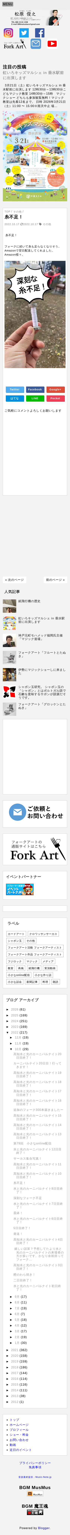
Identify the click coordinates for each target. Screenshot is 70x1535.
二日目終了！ (22, 1280)
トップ (14, 1419)
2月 (18, 1337)
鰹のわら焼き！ (24, 1274)
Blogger (43, 1528)
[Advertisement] (35, 536)
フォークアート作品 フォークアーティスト (35, 954)
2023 (15, 1026)
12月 (19, 1037)
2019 (15, 1361)
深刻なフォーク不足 (27, 1198)
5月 (18, 1319)
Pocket (55, 398)
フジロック (15, 961)
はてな (14, 398)
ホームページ (19, 1424)
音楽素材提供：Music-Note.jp (35, 1477)
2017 (15, 1373)
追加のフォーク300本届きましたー (38, 1109)
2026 (15, 1009)
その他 (31, 940)
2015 (15, 1384)
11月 (19, 1043)
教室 (10, 968)
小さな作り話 (43, 975)
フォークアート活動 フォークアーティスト (35, 947)
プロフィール (19, 1429)
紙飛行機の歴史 (29, 601)
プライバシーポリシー (35, 1463)
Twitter (15, 389)
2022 (15, 1032)
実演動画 (50, 968)
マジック (32, 961)
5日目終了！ (22, 1228)
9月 (18, 1296)
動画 (13, 1444)
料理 (45, 981)
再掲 (21, 968)
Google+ (55, 389)
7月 (18, 1308)
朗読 (55, 981)
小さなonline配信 (19, 975)
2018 (15, 1367)
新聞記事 (32, 981)
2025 (15, 1015)
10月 (19, 1049)
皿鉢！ (18, 1213)
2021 (15, 1350)
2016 (15, 1378)
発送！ (18, 1233)
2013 (15, 1396)
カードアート (16, 933)
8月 (18, 1302)
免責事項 (35, 1467)
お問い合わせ (19, 1439)
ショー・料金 (19, 1434)
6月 (18, 1314)
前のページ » (55, 579)
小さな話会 (15, 981)
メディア (48, 961)
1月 (18, 1342)
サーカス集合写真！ (27, 1158)
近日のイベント (21, 1449)
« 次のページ (14, 579)
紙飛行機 (34, 968)
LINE (35, 398)
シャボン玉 (15, 940)
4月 (18, 1325)
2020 (15, 1355)
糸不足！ (19, 1182)
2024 (15, 1021)
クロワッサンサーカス (43, 933)
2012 (15, 1401)
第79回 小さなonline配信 (32, 1143)
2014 (15, 1390)
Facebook (35, 389)
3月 (18, 1331)
